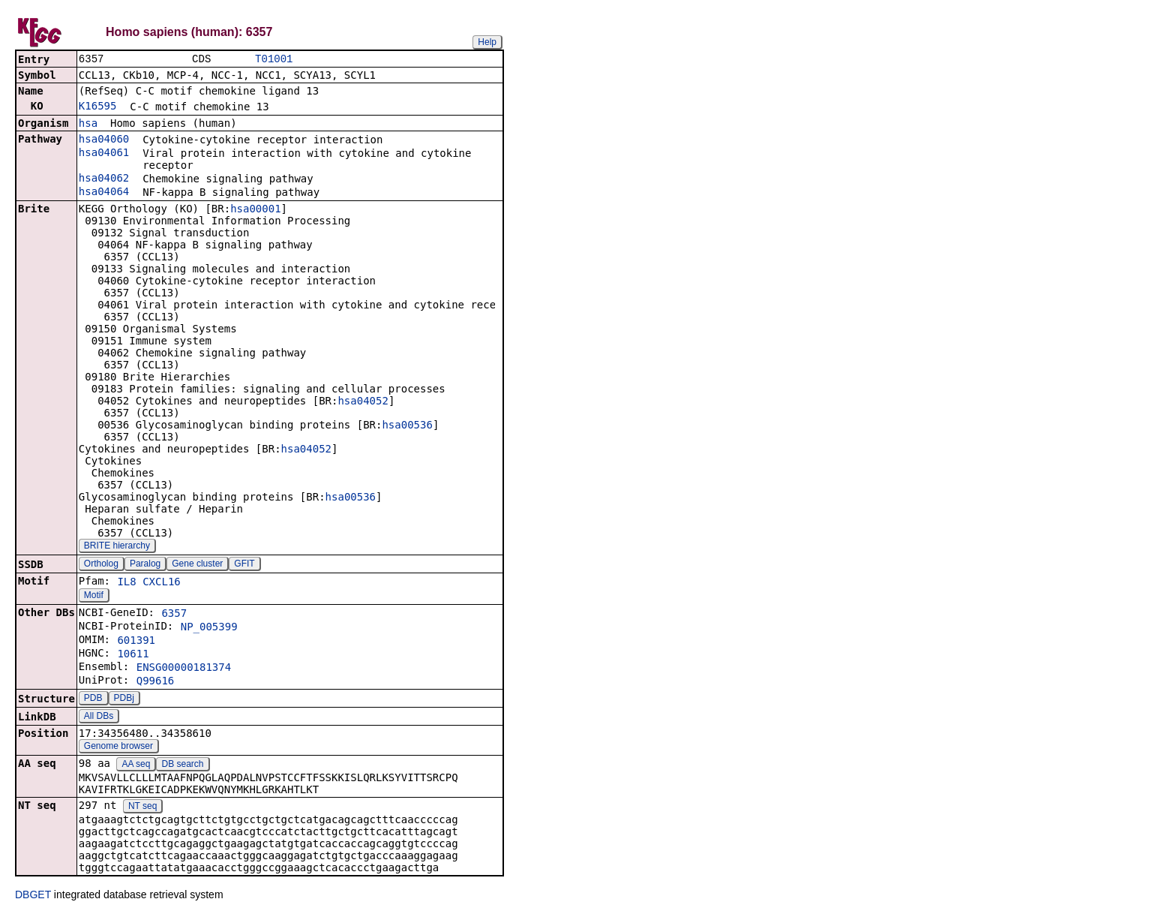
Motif (94, 596)
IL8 (126, 583)
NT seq (142, 807)
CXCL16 (161, 583)
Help (487, 42)
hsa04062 (104, 179)
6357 (174, 615)
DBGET (33, 896)
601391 (136, 642)
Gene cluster (197, 565)
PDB (93, 699)
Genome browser (118, 747)
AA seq (136, 765)
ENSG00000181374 (183, 669)
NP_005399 (209, 628)
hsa (88, 125)
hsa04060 (104, 140)
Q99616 (155, 682)
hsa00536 (407, 426)
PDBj (124, 699)
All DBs (98, 717)
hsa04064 (104, 193)
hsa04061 (104, 154)
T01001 (273, 60)
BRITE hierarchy (117, 547)
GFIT (244, 565)
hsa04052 (363, 402)
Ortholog (101, 565)
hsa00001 (255, 210)
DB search (182, 765)
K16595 (98, 107)
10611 (132, 655)
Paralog (145, 565)
